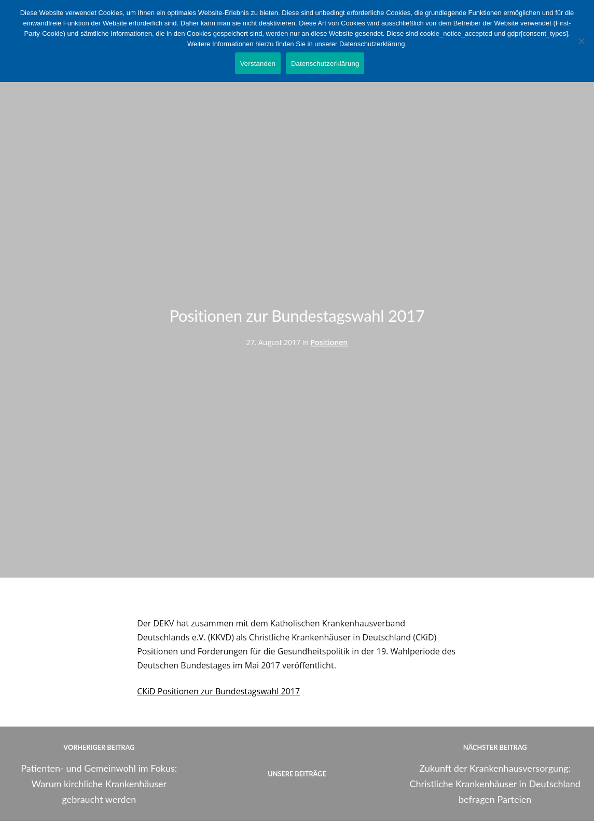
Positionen (329, 342)
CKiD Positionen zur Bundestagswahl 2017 (218, 691)
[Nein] (581, 41)
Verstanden (257, 63)
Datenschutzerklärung (325, 63)
